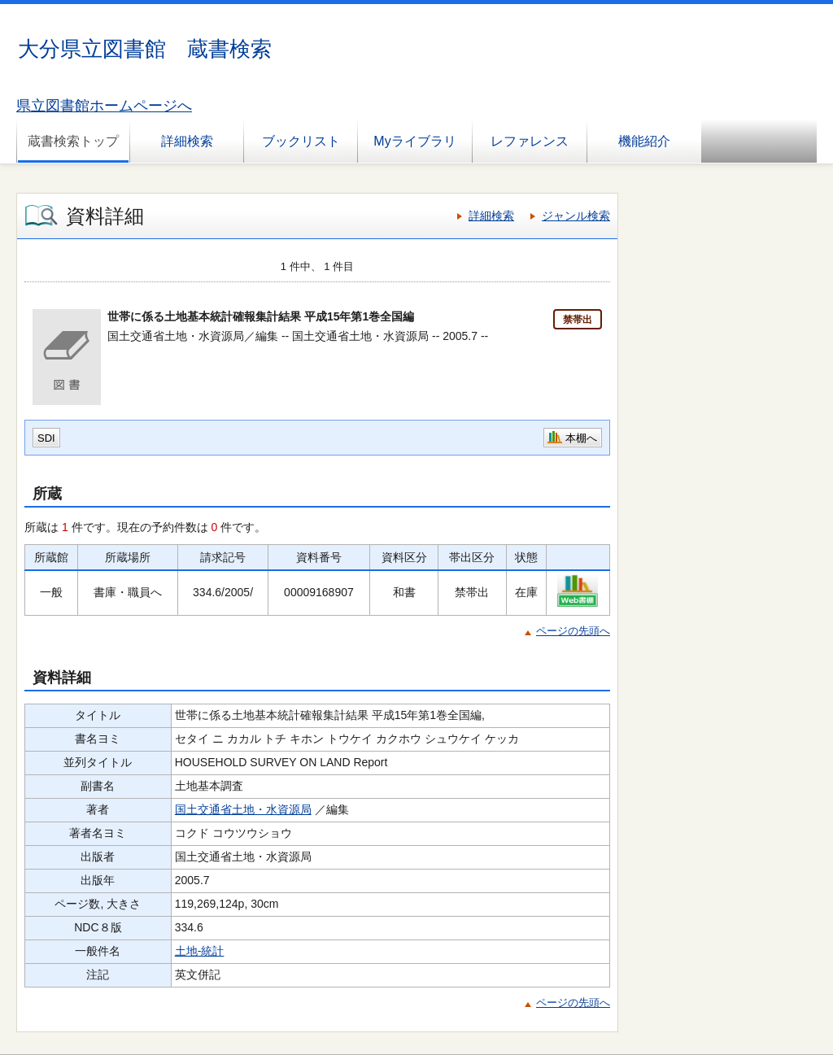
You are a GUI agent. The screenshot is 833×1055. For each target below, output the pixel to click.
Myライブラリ (414, 141)
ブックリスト (301, 141)
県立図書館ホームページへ (104, 106)
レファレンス (530, 141)
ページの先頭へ (573, 631)
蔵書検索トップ (73, 141)
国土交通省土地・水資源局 (243, 809)
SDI (46, 438)
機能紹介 (644, 141)
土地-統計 (200, 950)
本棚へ (581, 438)
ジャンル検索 (576, 215)
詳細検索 (187, 141)
